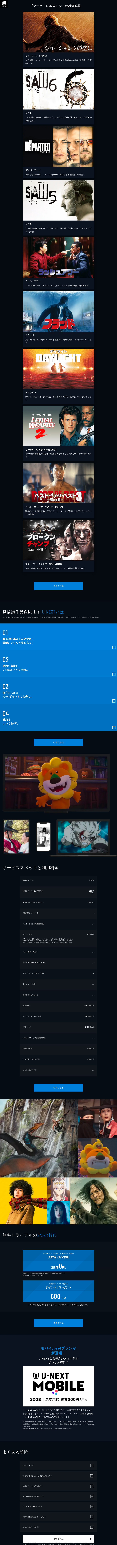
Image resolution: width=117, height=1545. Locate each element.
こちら (60, 942)
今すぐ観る (58, 586)
